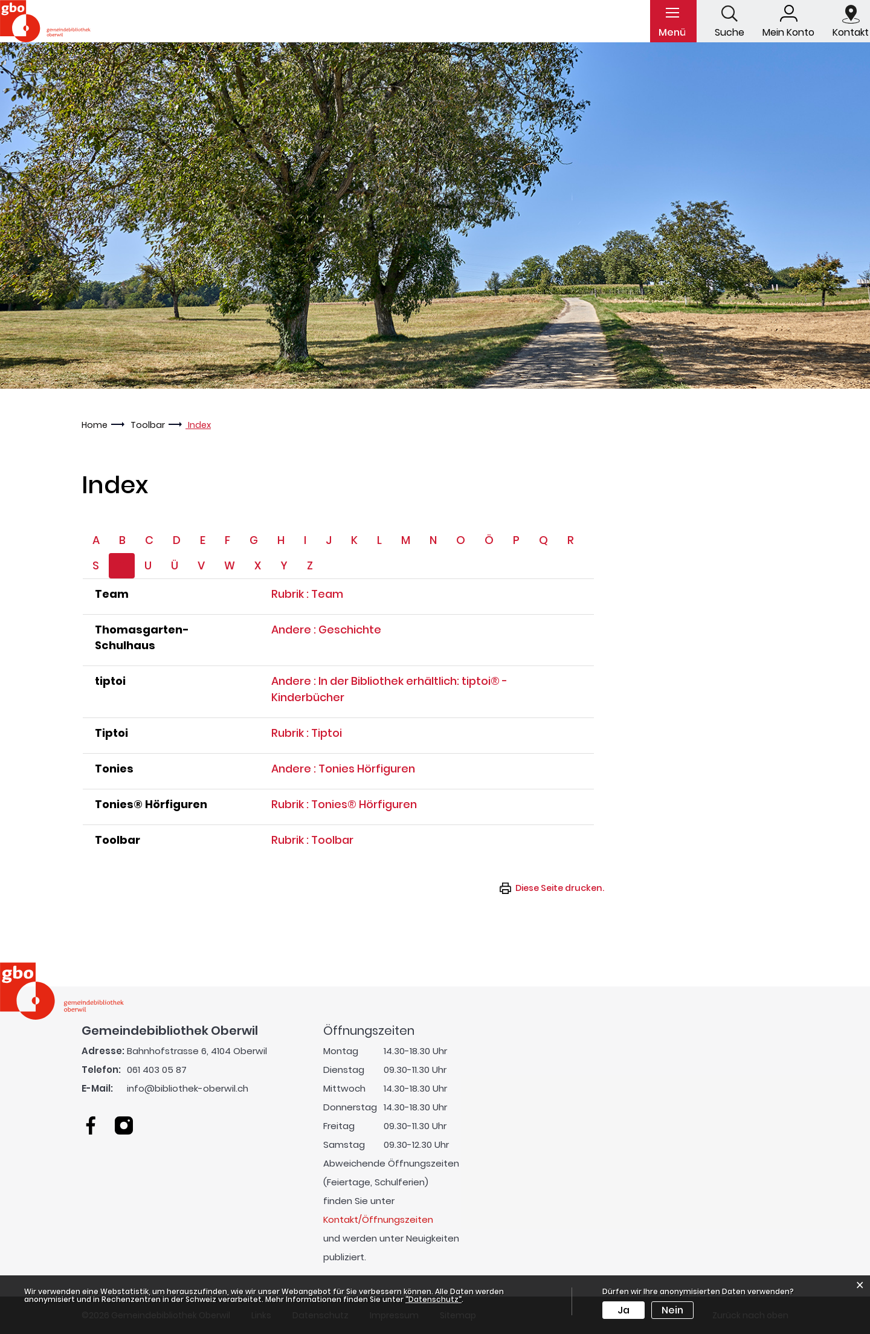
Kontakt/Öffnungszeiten (378, 1219)
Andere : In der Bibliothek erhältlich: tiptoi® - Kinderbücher (389, 688)
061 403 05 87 (157, 1069)
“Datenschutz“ (433, 1299)
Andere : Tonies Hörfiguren (343, 768)
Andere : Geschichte (326, 629)
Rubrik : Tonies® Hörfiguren (344, 804)
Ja (623, 1310)
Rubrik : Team (307, 593)
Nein (672, 1310)
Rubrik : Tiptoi (306, 732)
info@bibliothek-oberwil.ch (187, 1088)
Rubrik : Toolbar (312, 839)
